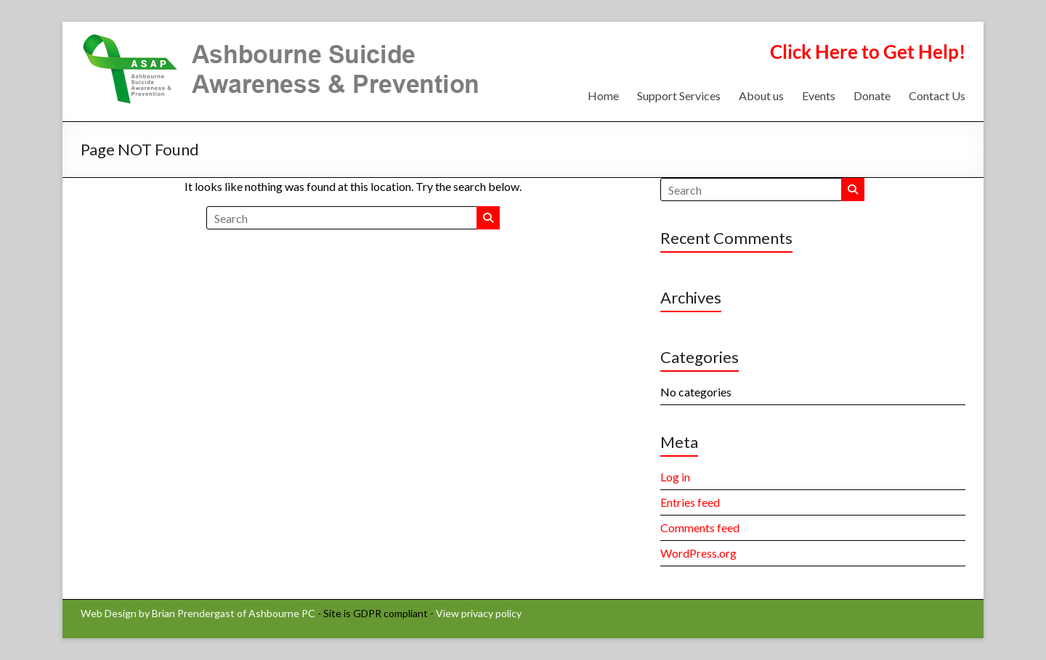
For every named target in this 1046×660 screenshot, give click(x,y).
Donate (872, 95)
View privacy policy (479, 613)
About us (761, 95)
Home (603, 95)
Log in (675, 477)
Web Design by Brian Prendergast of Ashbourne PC (198, 613)
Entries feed (690, 502)
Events (818, 95)
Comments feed (699, 527)
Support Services (679, 95)
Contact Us (937, 95)
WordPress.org (698, 553)
